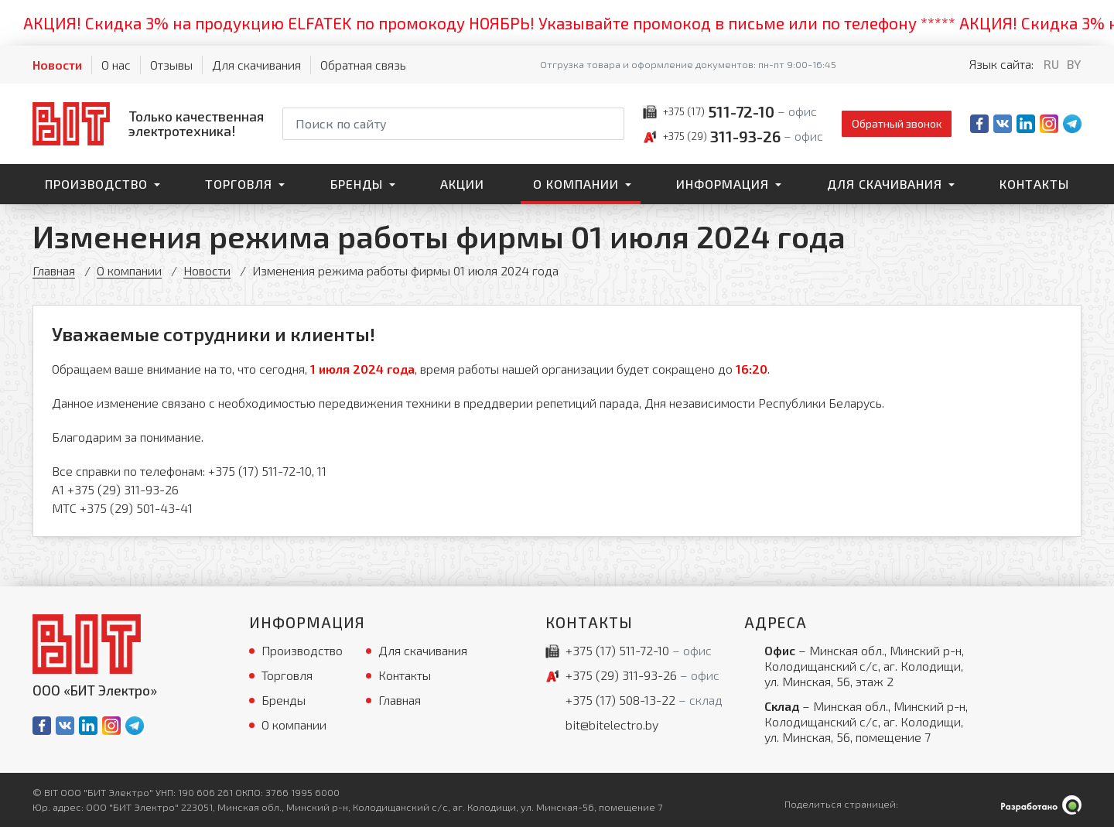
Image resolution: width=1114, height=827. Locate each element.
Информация (722, 183)
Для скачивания (256, 64)
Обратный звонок (896, 123)
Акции (462, 183)
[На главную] (148, 123)
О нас (116, 64)
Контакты (1034, 183)
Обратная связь (363, 64)
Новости (57, 64)
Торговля (238, 183)
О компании (576, 183)
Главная (53, 270)
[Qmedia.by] (1041, 805)
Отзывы (171, 64)
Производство (96, 183)
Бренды (356, 183)
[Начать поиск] (611, 124)
